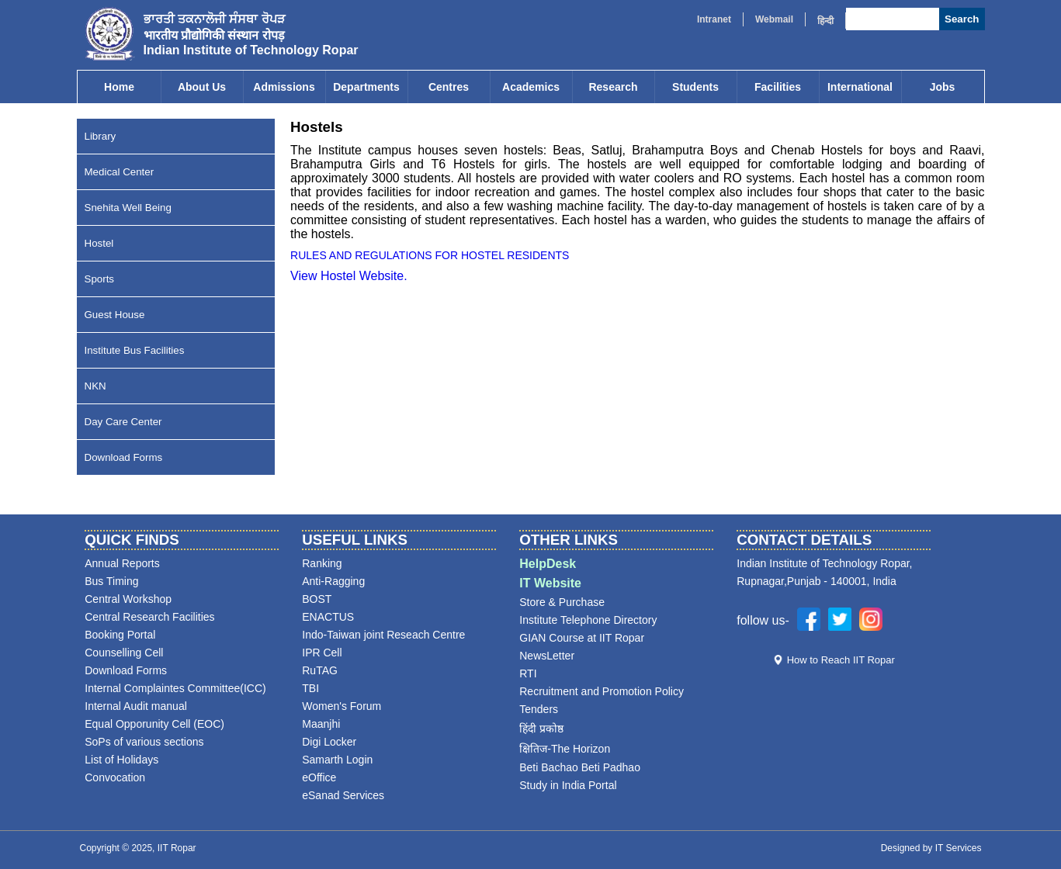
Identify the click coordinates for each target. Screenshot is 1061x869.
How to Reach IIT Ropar (841, 660)
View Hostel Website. (348, 275)
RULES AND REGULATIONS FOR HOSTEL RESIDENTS (429, 255)
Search (962, 19)
